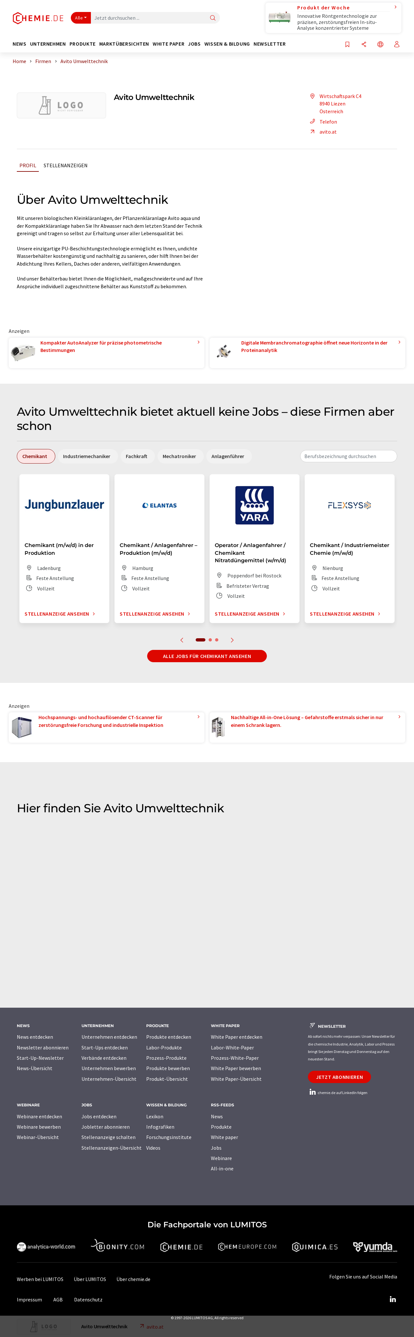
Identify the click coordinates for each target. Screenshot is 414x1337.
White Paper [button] (168, 44)
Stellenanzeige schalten (109, 1137)
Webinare (221, 1158)
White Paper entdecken (236, 1037)
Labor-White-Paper (232, 1047)
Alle (79, 18)
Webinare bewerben (39, 1126)
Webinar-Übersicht (38, 1137)
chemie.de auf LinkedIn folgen (337, 1092)
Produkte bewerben (168, 1068)
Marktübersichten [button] (124, 44)
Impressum (29, 1299)
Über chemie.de (133, 1279)
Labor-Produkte (164, 1047)
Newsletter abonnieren (43, 1047)
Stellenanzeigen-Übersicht (112, 1148)
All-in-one (222, 1168)
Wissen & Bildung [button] (227, 44)
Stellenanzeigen (66, 165)
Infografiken (160, 1126)
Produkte (221, 1126)
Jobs (216, 1148)
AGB (58, 1299)
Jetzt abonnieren (339, 1077)
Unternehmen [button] (48, 44)
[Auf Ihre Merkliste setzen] (347, 45)
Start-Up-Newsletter (40, 1058)
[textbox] (348, 456)
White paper (224, 1137)
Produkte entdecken (168, 1037)
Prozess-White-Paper (235, 1058)
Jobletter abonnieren (106, 1126)
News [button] (20, 44)
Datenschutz (88, 1299)
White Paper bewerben (236, 1068)
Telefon (322, 121)
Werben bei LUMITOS (40, 1279)
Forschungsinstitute (168, 1137)
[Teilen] (363, 45)
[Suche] (212, 18)
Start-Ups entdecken (105, 1047)
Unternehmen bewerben (109, 1068)
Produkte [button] (83, 44)
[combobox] (348, 456)
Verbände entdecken (104, 1058)
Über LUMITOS (90, 1279)
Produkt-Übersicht (167, 1079)
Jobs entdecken (99, 1116)
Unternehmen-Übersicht (109, 1079)
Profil (27, 165)
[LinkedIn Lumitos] (392, 1299)
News (217, 1116)
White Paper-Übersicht (236, 1079)
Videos (153, 1148)
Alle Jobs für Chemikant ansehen (207, 656)
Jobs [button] (194, 44)
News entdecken (35, 1037)
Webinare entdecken (39, 1116)
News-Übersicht (34, 1068)
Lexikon (154, 1116)
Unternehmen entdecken (109, 1037)
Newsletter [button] (270, 44)
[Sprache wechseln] (380, 45)
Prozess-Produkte (166, 1058)
